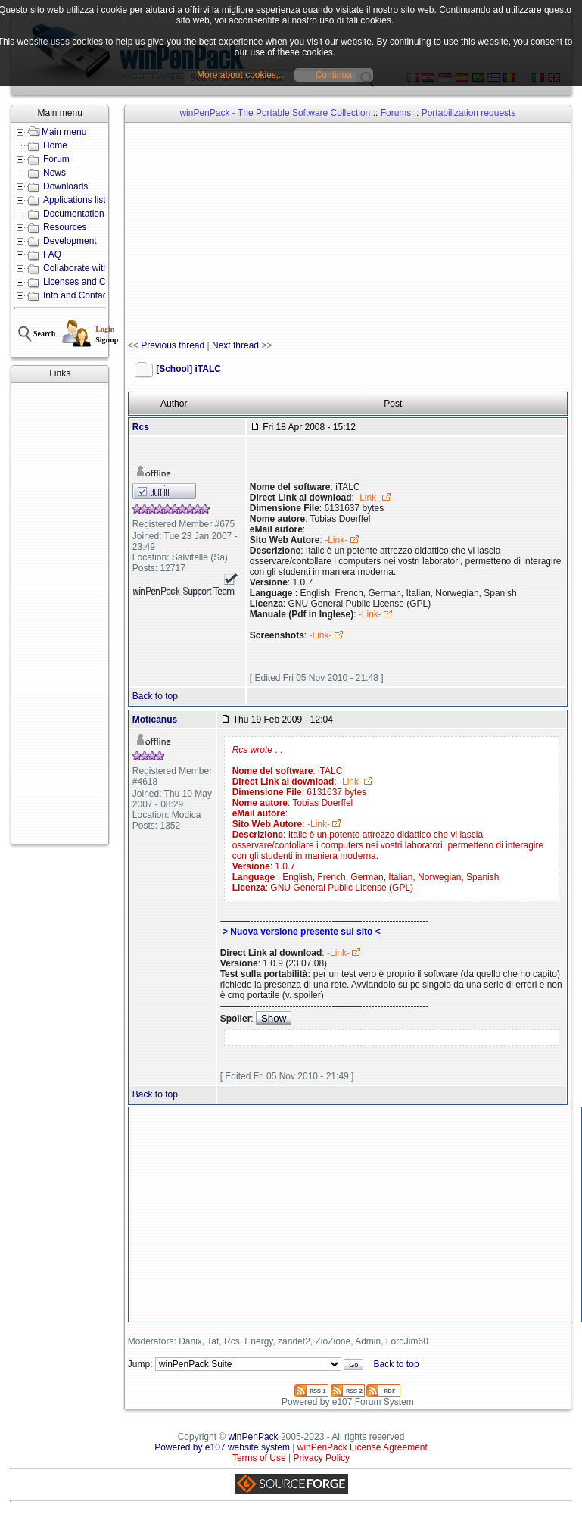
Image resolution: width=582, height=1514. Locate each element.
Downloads (65, 186)
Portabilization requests (469, 113)
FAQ (52, 254)
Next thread (235, 345)
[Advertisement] (59, 613)
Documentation (73, 213)
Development (70, 241)
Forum (56, 159)
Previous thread (172, 345)
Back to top (155, 696)
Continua (334, 75)
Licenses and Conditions (92, 281)
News (54, 172)
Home (55, 145)
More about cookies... (240, 75)
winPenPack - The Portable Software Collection (274, 113)
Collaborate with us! (83, 268)
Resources (64, 227)
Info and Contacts (78, 295)
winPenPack (254, 1436)
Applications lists (76, 200)
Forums (396, 113)
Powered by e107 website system (222, 1447)
